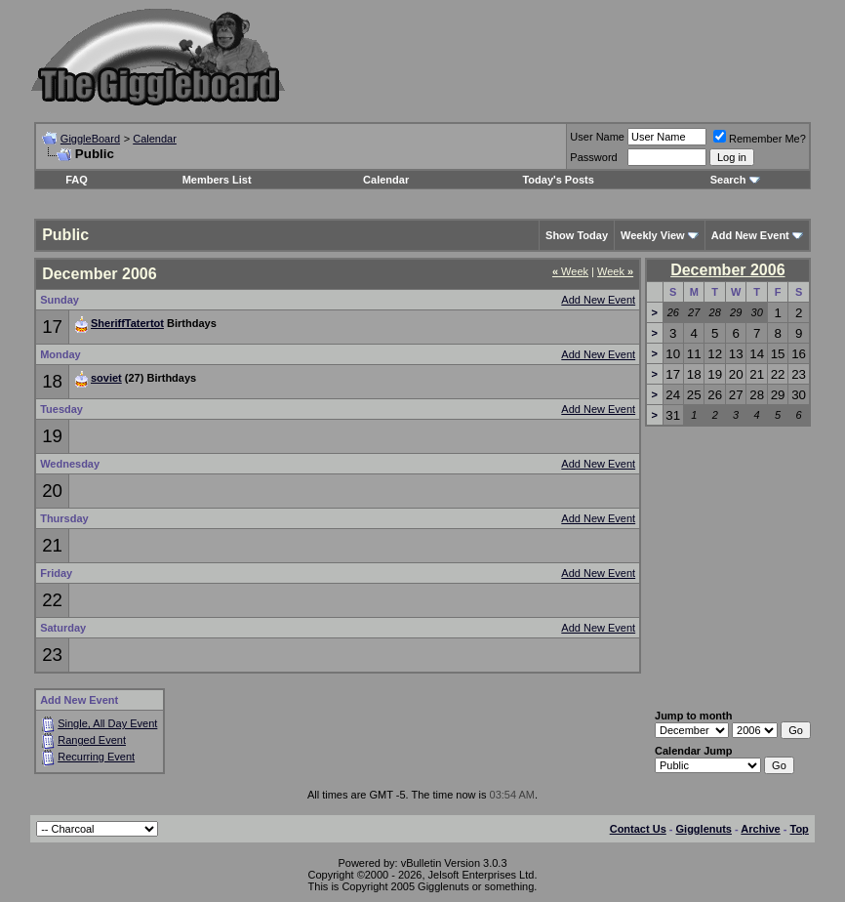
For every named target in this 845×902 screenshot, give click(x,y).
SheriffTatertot (127, 323)
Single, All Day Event (107, 723)
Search (728, 179)
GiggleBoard (90, 138)
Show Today (576, 235)
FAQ (76, 179)
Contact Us (638, 829)
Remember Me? (759, 138)
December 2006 (727, 270)
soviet (106, 378)
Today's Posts (557, 179)
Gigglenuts (704, 829)
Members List (217, 179)
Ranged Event (92, 740)
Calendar (155, 138)
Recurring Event (96, 756)
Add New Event (598, 300)
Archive (760, 829)
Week (570, 271)
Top (799, 829)
